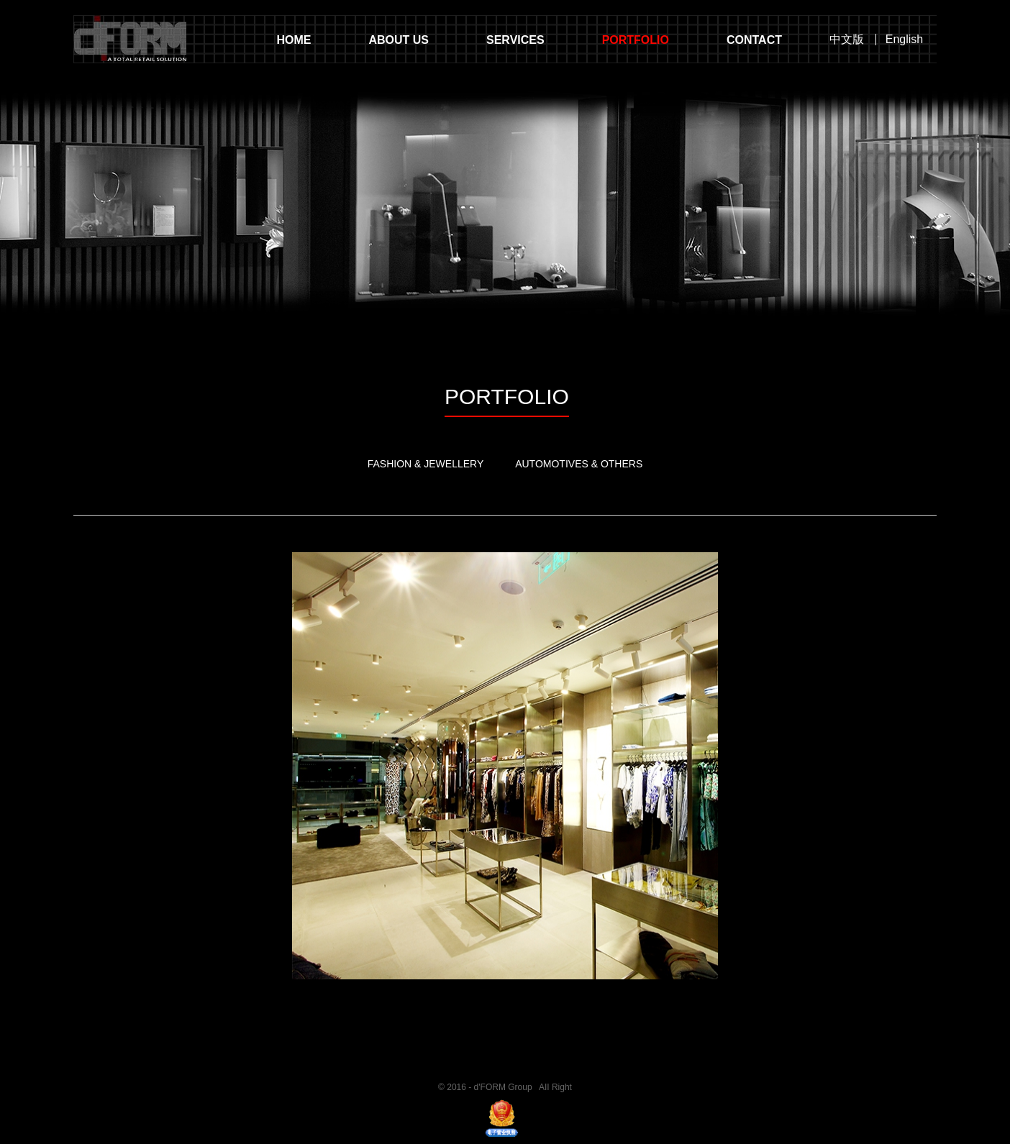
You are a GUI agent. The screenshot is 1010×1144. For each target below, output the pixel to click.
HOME (293, 40)
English (904, 39)
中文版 (846, 39)
